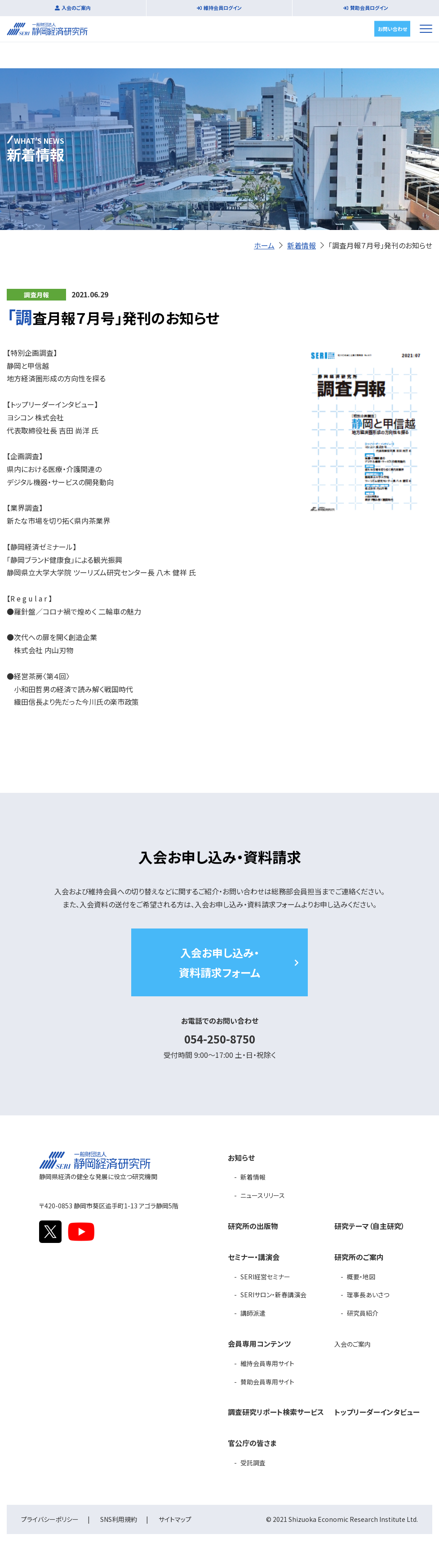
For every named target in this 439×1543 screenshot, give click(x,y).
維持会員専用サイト (267, 1363)
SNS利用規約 (118, 1519)
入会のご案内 (76, 7)
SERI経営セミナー (265, 1276)
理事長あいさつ (368, 1294)
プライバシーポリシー (50, 1519)
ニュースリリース (262, 1195)
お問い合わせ (392, 28)
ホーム (264, 245)
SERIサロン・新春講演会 (273, 1294)
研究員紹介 (362, 1313)
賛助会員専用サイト (267, 1381)
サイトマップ (175, 1519)
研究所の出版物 (253, 1225)
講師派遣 (253, 1313)
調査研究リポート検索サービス (276, 1411)
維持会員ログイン (223, 7)
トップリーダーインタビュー (377, 1411)
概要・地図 (361, 1276)
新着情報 (301, 245)
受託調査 (253, 1462)
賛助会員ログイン (369, 7)
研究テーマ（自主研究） (369, 1225)
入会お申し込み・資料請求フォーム (219, 962)
